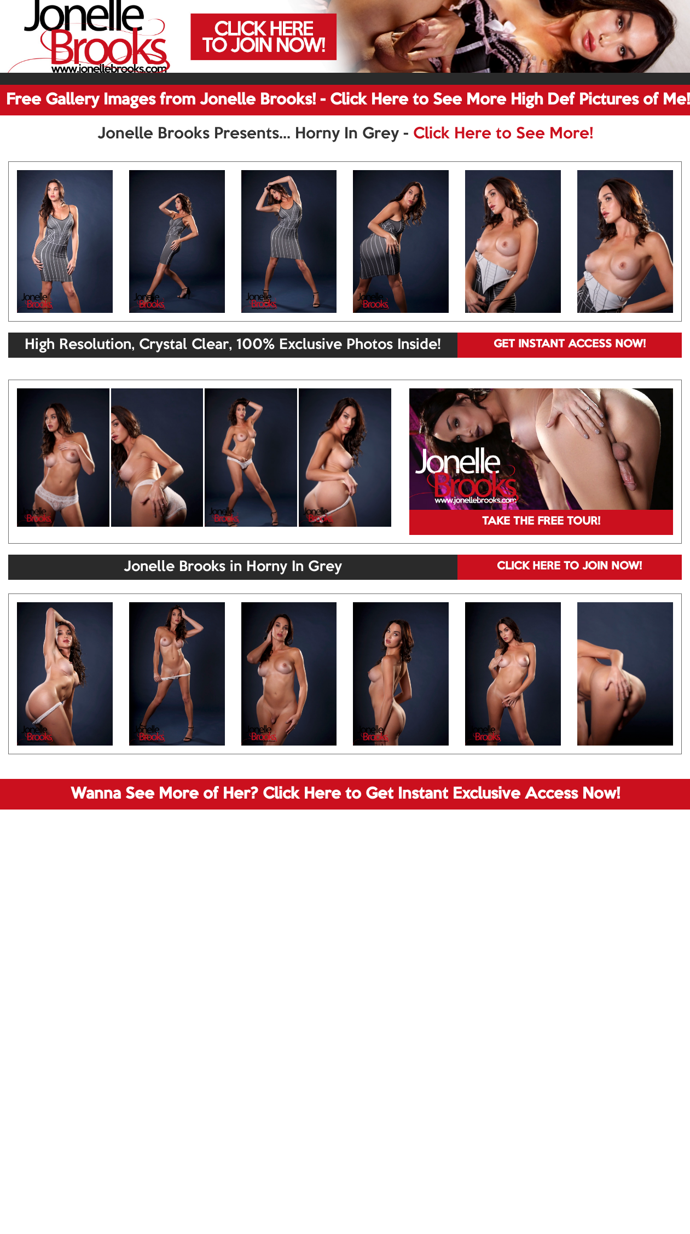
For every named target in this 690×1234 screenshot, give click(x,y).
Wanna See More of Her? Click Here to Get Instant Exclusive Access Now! (345, 794)
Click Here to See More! (503, 134)
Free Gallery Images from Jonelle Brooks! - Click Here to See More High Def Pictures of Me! (348, 100)
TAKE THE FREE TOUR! (541, 522)
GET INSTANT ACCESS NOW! (570, 345)
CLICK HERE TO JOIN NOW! (569, 567)
